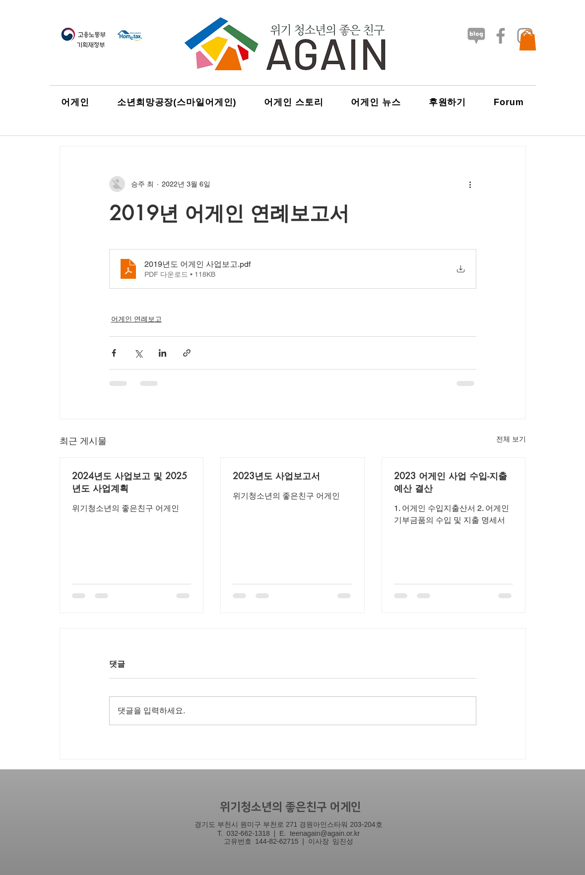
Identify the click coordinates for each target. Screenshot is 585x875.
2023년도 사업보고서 (276, 476)
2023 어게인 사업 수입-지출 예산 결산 (450, 482)
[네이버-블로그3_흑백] (476, 35)
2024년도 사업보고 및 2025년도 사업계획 (129, 482)
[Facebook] (500, 35)
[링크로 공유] (187, 353)
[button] (527, 40)
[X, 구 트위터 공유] (138, 353)
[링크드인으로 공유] (162, 353)
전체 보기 (511, 439)
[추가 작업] (470, 184)
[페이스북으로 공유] (114, 353)
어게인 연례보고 (136, 319)
